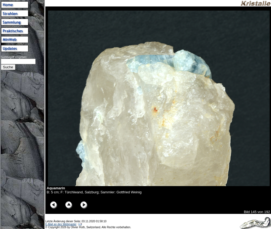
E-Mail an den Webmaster (60, 224)
